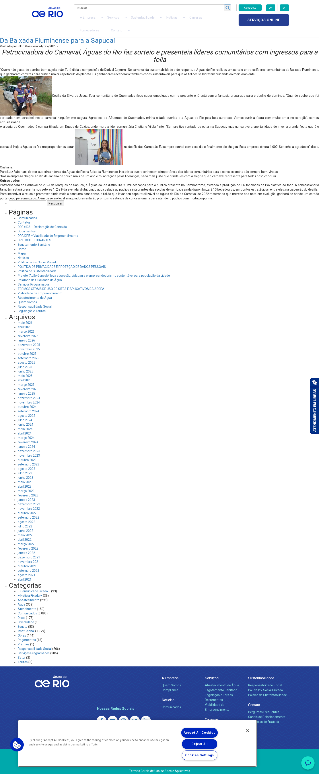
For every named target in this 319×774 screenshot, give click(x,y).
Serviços (212, 670)
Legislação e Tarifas (32, 303)
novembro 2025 (29, 341)
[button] (17, 745)
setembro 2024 (28, 403)
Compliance (170, 682)
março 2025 (26, 376)
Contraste (250, 7)
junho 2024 (25, 416)
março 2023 (26, 483)
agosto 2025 (26, 354)
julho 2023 (25, 465)
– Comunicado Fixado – (34, 583)
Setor (21, 649)
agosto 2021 (26, 567)
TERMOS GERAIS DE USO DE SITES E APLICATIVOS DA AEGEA (61, 281)
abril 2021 (24, 571)
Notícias (23, 250)
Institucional (26, 623)
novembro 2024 (29, 394)
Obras (22, 627)
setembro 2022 (28, 509)
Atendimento (27, 601)
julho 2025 (25, 359)
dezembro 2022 (29, 496)
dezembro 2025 (29, 337)
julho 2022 (25, 518)
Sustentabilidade (261, 670)
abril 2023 (24, 478)
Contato (254, 697)
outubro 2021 (27, 558)
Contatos (24, 214)
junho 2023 (25, 469)
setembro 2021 (28, 562)
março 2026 (26, 323)
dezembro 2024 (29, 390)
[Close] (248, 730)
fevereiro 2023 (28, 487)
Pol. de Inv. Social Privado (265, 682)
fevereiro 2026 (28, 328)
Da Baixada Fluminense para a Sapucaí (57, 32)
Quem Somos (27, 294)
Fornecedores (185, 20)
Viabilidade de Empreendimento (40, 285)
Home (22, 241)
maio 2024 (25, 421)
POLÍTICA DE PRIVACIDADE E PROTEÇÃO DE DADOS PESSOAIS (62, 259)
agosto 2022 (26, 514)
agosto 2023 (26, 461)
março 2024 (26, 430)
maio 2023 (25, 474)
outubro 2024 (27, 399)
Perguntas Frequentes (263, 704)
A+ (270, 7)
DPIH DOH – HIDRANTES (34, 232)
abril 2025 (24, 372)
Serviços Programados (34, 276)
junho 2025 (25, 363)
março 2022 (26, 536)
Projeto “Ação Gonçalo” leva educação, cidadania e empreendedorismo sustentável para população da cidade (94, 267)
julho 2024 (25, 412)
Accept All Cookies (199, 733)
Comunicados (27, 210)
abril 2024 (24, 425)
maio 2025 (25, 368)
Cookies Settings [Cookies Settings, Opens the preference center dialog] (199, 755)
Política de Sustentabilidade (37, 263)
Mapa (22, 245)
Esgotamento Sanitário (34, 236)
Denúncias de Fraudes (263, 714)
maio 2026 (25, 315)
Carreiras (164, 20)
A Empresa (170, 670)
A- (284, 7)
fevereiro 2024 (28, 434)
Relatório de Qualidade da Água (40, 272)
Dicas (21, 610)
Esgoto (22, 618)
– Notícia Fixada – (30, 587)
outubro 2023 (27, 452)
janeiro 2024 (26, 438)
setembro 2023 (28, 456)
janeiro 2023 (26, 492)
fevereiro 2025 (28, 381)
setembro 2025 (28, 350)
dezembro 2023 (29, 443)
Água (21, 596)
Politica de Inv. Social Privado (38, 254)
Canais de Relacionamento (267, 709)
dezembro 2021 (29, 549)
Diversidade (26, 614)
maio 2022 (25, 527)
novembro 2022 (29, 500)
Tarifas (23, 654)
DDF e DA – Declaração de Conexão (42, 219)
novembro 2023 (29, 447)
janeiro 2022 (26, 545)
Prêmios (23, 636)
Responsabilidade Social (35, 298)
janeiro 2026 (26, 332)
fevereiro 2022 (28, 540)
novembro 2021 (29, 554)
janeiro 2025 (26, 385)
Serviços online (263, 20)
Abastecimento (28, 592)
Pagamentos (27, 632)
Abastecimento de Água (35, 289)
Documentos (27, 223)
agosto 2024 (26, 407)
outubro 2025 (27, 345)
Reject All (199, 744)
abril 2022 (24, 531)
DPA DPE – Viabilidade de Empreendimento (48, 228)
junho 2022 (25, 523)
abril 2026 (24, 319)
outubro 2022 (27, 505)
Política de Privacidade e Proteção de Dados (159, 767)
